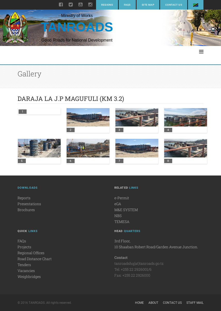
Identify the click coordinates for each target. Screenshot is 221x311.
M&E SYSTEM (126, 209)
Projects (24, 246)
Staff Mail (194, 303)
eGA (117, 203)
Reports (24, 197)
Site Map (148, 4)
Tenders (24, 264)
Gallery (29, 73)
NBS (118, 215)
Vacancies (26, 270)
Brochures (26, 209)
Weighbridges (29, 276)
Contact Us (173, 4)
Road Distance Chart (35, 258)
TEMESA (121, 221)
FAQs (127, 4)
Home (139, 303)
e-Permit (121, 197)
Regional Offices (31, 252)
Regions (107, 4)
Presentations (29, 203)
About (153, 303)
